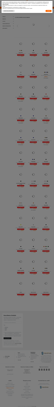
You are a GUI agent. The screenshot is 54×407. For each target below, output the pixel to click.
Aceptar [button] (48, 10)
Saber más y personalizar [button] (8, 10)
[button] (51, 2)
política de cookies (5, 4)
